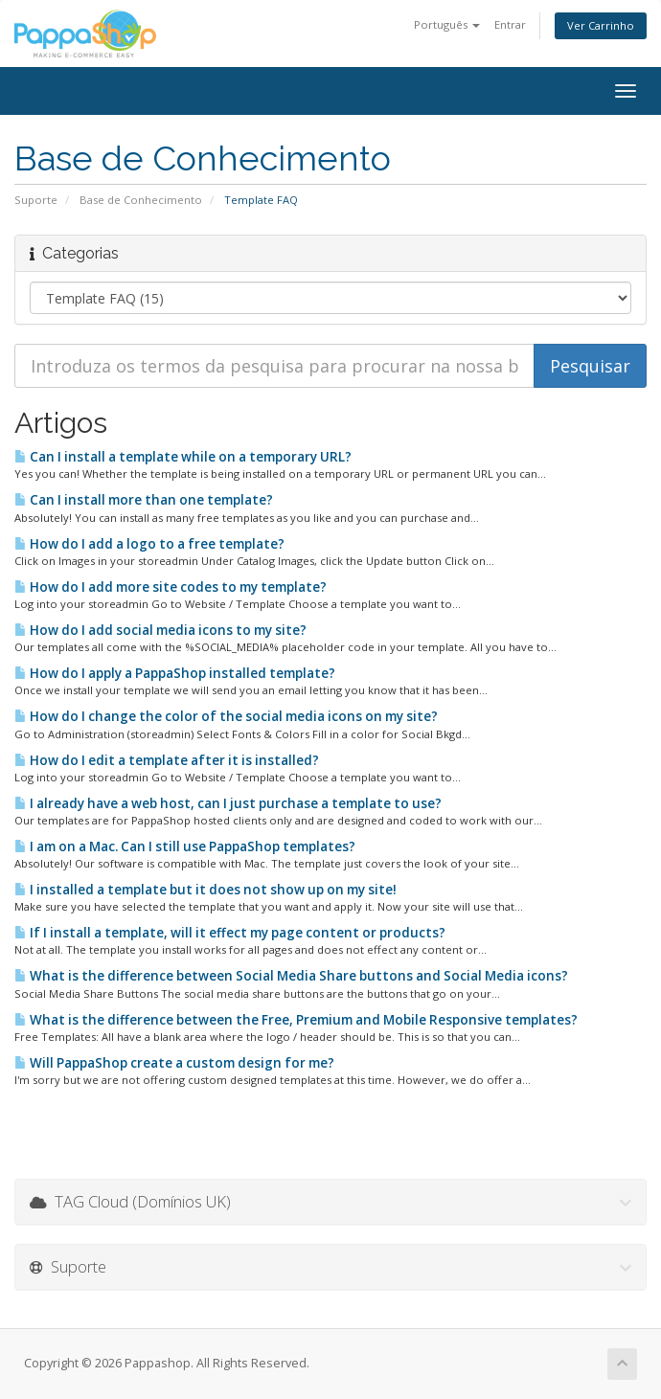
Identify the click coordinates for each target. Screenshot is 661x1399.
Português (447, 24)
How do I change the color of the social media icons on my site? (226, 716)
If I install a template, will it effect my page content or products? (229, 932)
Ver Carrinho (600, 25)
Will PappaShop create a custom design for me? (174, 1063)
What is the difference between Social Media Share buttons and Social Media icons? (291, 975)
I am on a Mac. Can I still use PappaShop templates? (184, 846)
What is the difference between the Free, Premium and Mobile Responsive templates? (296, 1019)
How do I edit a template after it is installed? (166, 760)
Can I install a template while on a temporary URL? (183, 456)
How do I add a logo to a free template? (149, 544)
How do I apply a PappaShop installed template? (174, 673)
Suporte (35, 199)
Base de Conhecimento (141, 199)
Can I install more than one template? (143, 499)
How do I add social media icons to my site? (160, 630)
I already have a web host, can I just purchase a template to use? (228, 803)
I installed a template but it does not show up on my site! (205, 889)
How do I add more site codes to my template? (170, 587)
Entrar (510, 24)
